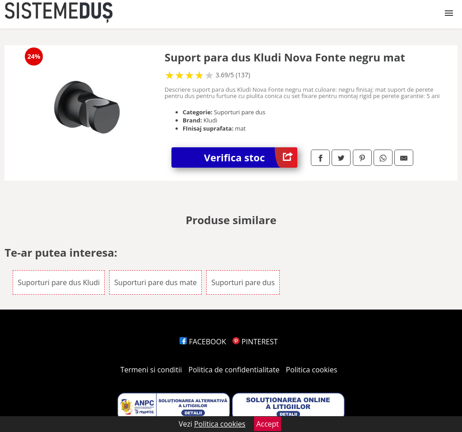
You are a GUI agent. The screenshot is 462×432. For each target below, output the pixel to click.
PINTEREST (254, 342)
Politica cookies (311, 370)
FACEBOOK (203, 342)
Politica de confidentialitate (234, 370)
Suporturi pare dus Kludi (59, 282)
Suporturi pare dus (242, 282)
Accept (267, 424)
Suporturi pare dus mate (155, 282)
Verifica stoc (250, 157)
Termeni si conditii (151, 370)
